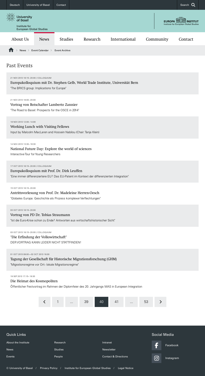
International (123, 39)
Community (157, 39)
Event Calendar (40, 50)
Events (10, 356)
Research (92, 39)
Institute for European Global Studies (32, 28)
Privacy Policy (48, 368)
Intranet (107, 342)
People (58, 356)
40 (101, 302)
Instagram (165, 358)
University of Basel (38, 4)
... (71, 302)
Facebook (165, 345)
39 (86, 302)
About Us (20, 39)
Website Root (11, 50)
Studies (66, 39)
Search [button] (187, 5)
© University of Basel (19, 368)
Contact (61, 4)
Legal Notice (125, 368)
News (44, 39)
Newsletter (109, 349)
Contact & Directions (115, 356)
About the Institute (17, 342)
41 (117, 302)
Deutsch (15, 4)
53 (146, 302)
